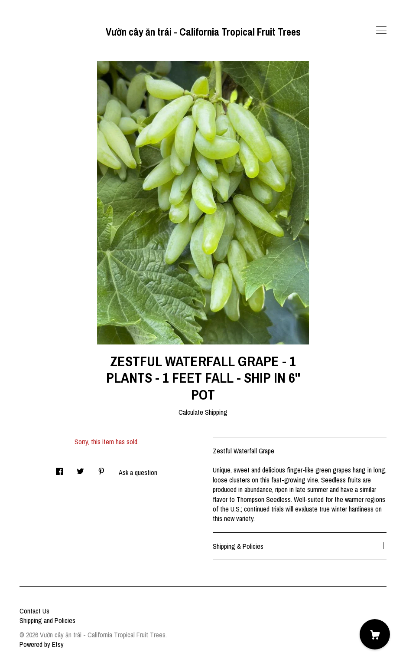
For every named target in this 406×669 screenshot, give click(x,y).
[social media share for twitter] (80, 468)
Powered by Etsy (41, 644)
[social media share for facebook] (59, 468)
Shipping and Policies (47, 620)
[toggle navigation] (381, 30)
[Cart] (375, 634)
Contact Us (34, 611)
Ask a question (138, 472)
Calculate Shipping (203, 412)
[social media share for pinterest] (101, 468)
